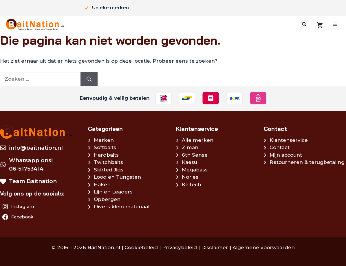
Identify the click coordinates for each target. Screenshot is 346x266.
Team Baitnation (33, 181)
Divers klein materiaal (121, 206)
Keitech (191, 184)
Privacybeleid (179, 247)
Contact (280, 147)
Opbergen (107, 199)
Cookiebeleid (141, 247)
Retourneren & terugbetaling (307, 162)
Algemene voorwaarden (264, 247)
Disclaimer (214, 247)
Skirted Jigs (108, 170)
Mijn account (286, 155)
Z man (190, 147)
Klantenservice (289, 140)
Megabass (195, 170)
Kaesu (189, 162)
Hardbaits (106, 155)
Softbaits (105, 147)
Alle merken (197, 140)
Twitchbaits (108, 162)
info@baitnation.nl (36, 147)
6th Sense (195, 155)
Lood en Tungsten (117, 177)
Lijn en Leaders (113, 192)
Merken (104, 140)
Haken (102, 184)
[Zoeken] (303, 24)
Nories (190, 177)
